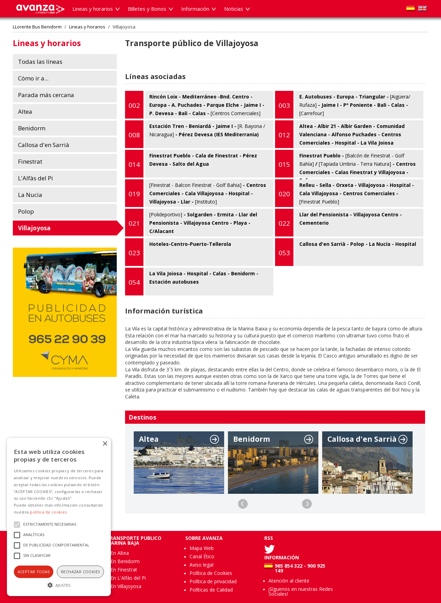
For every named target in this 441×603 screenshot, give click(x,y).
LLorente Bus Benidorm (37, 27)
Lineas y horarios (87, 27)
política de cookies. (49, 512)
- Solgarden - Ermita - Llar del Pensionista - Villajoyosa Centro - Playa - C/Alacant (191, 222)
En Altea (120, 553)
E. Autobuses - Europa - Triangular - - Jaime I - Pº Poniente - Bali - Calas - (342, 105)
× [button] (104, 444)
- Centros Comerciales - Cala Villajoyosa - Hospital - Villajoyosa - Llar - (195, 193)
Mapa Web (201, 548)
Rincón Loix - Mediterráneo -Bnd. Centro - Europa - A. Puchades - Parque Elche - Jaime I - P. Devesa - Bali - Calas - (194, 105)
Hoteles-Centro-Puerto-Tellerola (178, 252)
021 (134, 223)
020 (284, 193)
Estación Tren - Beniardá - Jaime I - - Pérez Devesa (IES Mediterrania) (195, 134)
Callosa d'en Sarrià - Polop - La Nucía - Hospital (345, 252)
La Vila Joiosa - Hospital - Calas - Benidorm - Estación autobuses (191, 281)
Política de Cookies (210, 573)
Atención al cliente (288, 580)
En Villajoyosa (126, 586)
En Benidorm (125, 561)
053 (284, 252)
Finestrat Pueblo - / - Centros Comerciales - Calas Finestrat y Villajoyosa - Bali (345, 164)
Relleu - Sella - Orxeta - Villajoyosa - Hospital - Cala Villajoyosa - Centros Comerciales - (344, 193)
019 (134, 193)
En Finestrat (124, 569)
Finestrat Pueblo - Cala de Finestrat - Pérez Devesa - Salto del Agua (191, 164)
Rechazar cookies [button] (80, 571)
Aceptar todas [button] (34, 571)
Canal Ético (201, 556)
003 (284, 105)
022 (284, 223)
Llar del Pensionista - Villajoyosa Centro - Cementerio (338, 222)
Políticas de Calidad (211, 589)
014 (134, 164)
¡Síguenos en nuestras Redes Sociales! (300, 591)
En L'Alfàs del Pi (128, 578)
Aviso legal (201, 564)
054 (134, 282)
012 (284, 134)
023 (134, 252)
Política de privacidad (213, 581)
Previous (243, 504)
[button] (59, 584)
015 (284, 164)
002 (134, 105)
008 (134, 134)
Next (307, 504)
